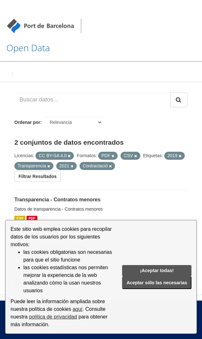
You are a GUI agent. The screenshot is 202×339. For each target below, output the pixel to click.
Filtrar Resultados (38, 176)
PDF (31, 218)
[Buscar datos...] (92, 100)
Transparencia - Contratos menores (57, 199)
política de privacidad (53, 316)
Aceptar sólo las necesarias (157, 282)
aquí (77, 309)
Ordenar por (27, 122)
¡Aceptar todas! (157, 270)
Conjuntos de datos (35, 73)
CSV (19, 218)
